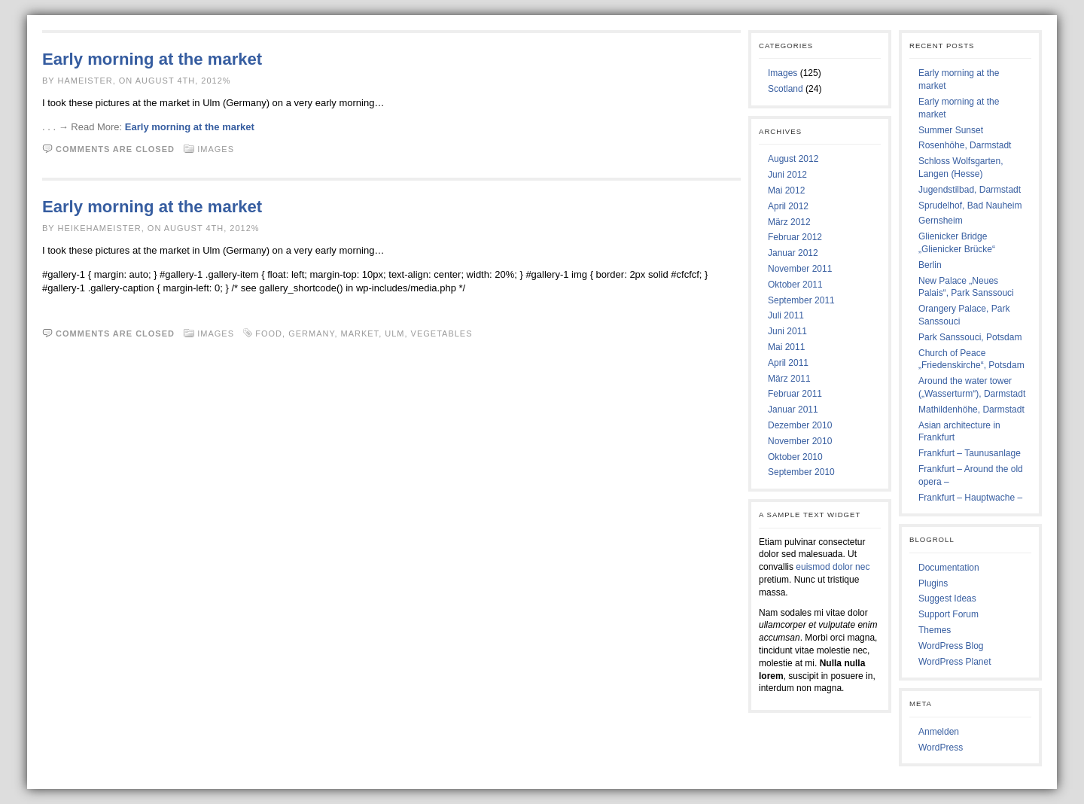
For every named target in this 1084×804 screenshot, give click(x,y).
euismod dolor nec (832, 567)
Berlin (930, 265)
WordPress (940, 747)
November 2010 (800, 441)
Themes (934, 630)
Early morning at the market (152, 59)
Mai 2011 (786, 347)
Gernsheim (940, 220)
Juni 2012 (787, 174)
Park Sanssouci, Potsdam (970, 337)
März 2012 (789, 222)
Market (360, 333)
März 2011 (789, 378)
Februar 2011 (795, 393)
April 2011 (788, 363)
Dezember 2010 (800, 425)
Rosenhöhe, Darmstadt (964, 145)
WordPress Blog (950, 646)
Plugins (933, 583)
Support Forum (948, 614)
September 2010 (801, 472)
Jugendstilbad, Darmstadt (969, 189)
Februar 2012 (795, 237)
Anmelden (938, 731)
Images (215, 149)
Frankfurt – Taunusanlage (969, 453)
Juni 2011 (787, 331)
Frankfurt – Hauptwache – (970, 497)
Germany (311, 333)
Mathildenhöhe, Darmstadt (971, 409)
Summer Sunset (950, 130)
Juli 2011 (786, 315)
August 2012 (793, 159)
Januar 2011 (793, 409)
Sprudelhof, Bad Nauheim (970, 205)
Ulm (394, 333)
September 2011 (801, 300)
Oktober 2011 (795, 284)
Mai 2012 (786, 190)
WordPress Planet (954, 661)
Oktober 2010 (795, 457)
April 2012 (788, 206)
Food (268, 333)
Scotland (785, 89)
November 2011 (800, 268)
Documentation (948, 567)
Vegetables (442, 333)
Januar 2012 (793, 253)
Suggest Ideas (947, 598)
